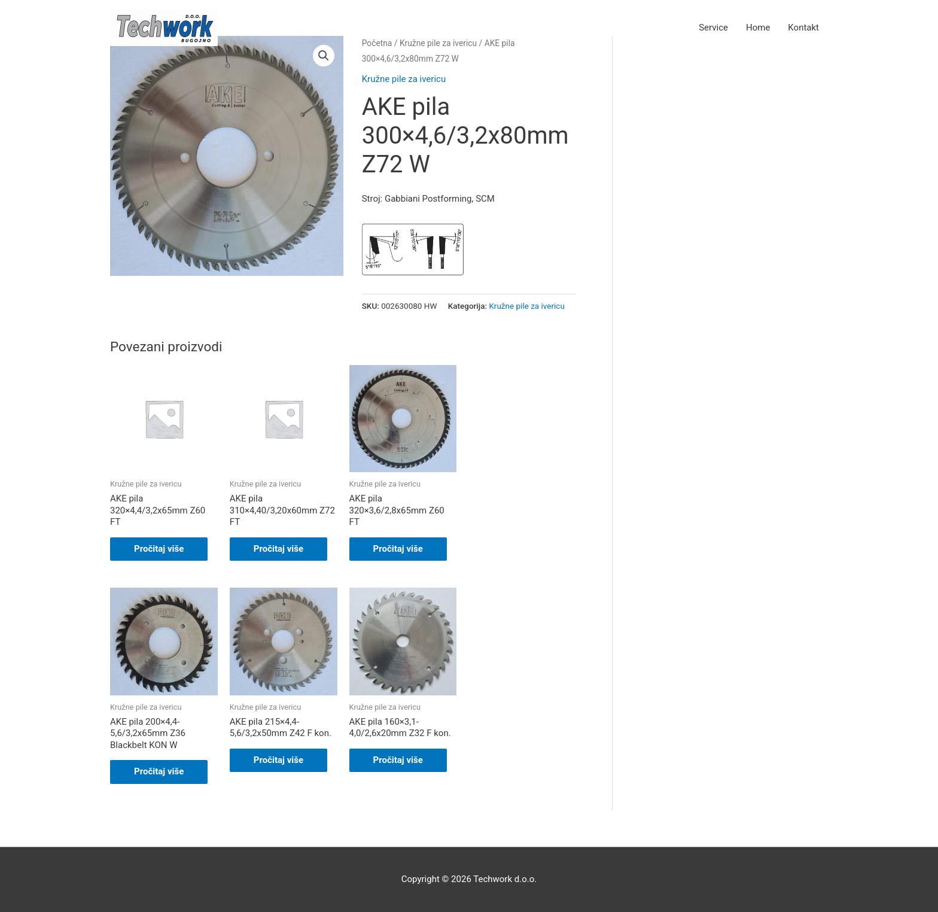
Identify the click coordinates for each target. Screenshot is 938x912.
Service (713, 27)
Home (758, 27)
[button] (323, 55)
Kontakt (803, 27)
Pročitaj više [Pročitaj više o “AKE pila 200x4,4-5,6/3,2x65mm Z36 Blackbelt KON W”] (159, 771)
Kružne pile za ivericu (404, 79)
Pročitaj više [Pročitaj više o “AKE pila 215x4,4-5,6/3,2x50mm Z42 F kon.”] (278, 760)
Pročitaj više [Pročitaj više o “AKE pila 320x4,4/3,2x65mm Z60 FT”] (159, 548)
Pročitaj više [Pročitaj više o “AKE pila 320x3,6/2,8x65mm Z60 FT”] (398, 548)
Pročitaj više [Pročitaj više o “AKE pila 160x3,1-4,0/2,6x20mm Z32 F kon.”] (398, 760)
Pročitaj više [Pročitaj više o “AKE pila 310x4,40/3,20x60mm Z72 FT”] (278, 548)
